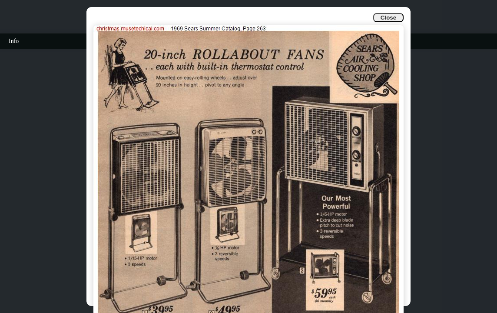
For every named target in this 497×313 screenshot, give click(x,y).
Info (14, 41)
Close (388, 17)
